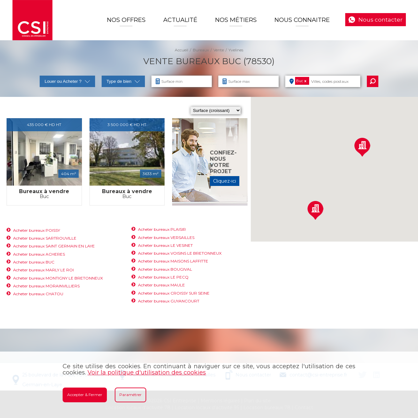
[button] (315, 210)
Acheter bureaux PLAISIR (162, 229)
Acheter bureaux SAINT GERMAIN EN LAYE (54, 246)
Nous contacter (380, 19)
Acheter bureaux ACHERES (39, 254)
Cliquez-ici (224, 181)
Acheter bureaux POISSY (36, 230)
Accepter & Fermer (84, 394)
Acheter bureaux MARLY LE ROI (43, 269)
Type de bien (123, 81)
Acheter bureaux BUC (33, 262)
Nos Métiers (236, 20)
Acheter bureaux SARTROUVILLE (44, 238)
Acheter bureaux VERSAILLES (166, 237)
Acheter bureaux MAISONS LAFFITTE (173, 261)
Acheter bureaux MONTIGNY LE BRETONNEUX (58, 278)
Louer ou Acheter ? (67, 81)
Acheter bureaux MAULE (161, 284)
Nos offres (126, 20)
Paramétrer (130, 394)
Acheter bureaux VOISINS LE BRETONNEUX (180, 253)
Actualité (180, 20)
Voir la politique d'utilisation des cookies (147, 372)
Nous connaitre (302, 20)
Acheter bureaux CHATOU (38, 293)
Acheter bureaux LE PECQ (163, 277)
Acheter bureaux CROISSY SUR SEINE (173, 293)
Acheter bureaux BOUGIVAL (165, 269)
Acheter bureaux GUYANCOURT (168, 301)
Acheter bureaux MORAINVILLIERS (46, 285)
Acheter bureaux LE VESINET (165, 245)
